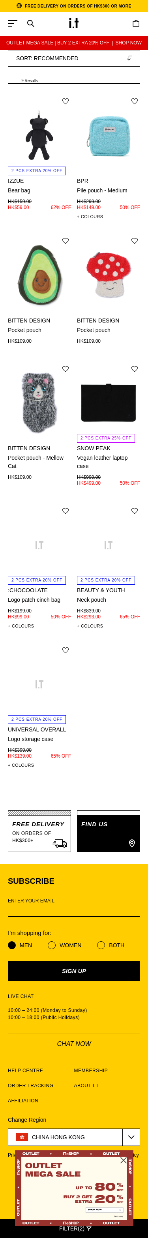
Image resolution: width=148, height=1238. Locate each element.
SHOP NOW (129, 43)
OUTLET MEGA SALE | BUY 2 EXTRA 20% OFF (57, 43)
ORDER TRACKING (30, 1085)
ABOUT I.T (86, 1085)
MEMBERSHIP (91, 1070)
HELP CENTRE (25, 1070)
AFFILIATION (23, 1101)
